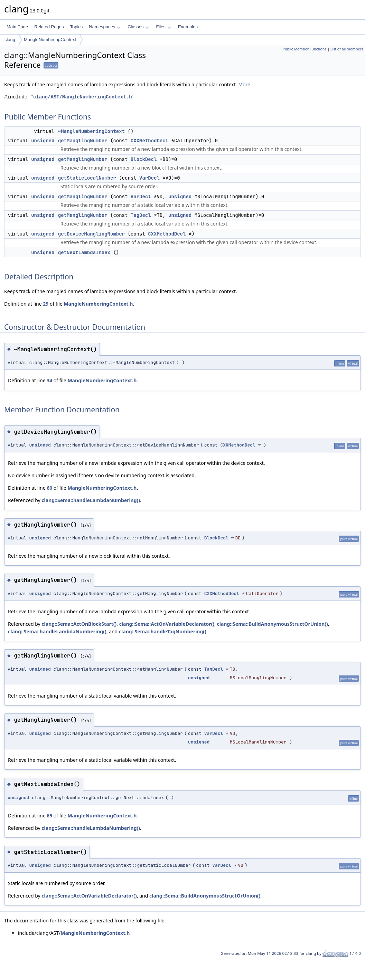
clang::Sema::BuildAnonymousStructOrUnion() (272, 624)
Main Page (17, 26)
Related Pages (49, 26)
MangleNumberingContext (50, 39)
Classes (138, 26)
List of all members (346, 49)
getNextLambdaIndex (84, 252)
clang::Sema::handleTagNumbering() (162, 631)
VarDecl (149, 178)
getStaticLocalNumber (87, 178)
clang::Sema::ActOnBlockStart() (78, 624)
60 (49, 488)
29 (45, 303)
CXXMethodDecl (149, 140)
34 (49, 380)
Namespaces (104, 26)
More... (246, 84)
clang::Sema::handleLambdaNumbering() (90, 500)
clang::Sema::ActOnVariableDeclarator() (166, 624)
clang (9, 39)
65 (49, 815)
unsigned (42, 140)
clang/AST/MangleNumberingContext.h (82, 97)
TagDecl (141, 215)
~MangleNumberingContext (91, 131)
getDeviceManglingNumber (91, 234)
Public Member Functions (304, 49)
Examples (188, 26)
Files (163, 26)
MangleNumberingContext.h (98, 303)
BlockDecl (144, 159)
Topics (76, 26)
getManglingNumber (82, 140)
